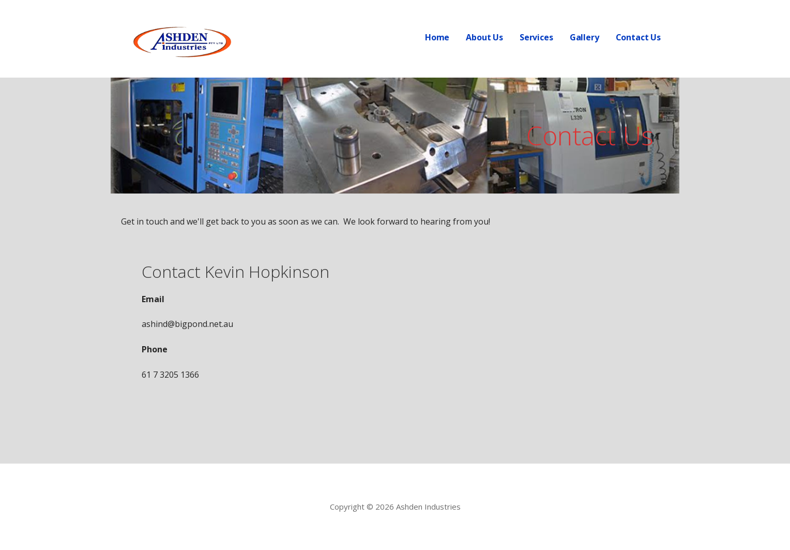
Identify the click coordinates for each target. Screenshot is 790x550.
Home (437, 37)
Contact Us (638, 37)
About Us (484, 37)
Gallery (584, 37)
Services (536, 37)
